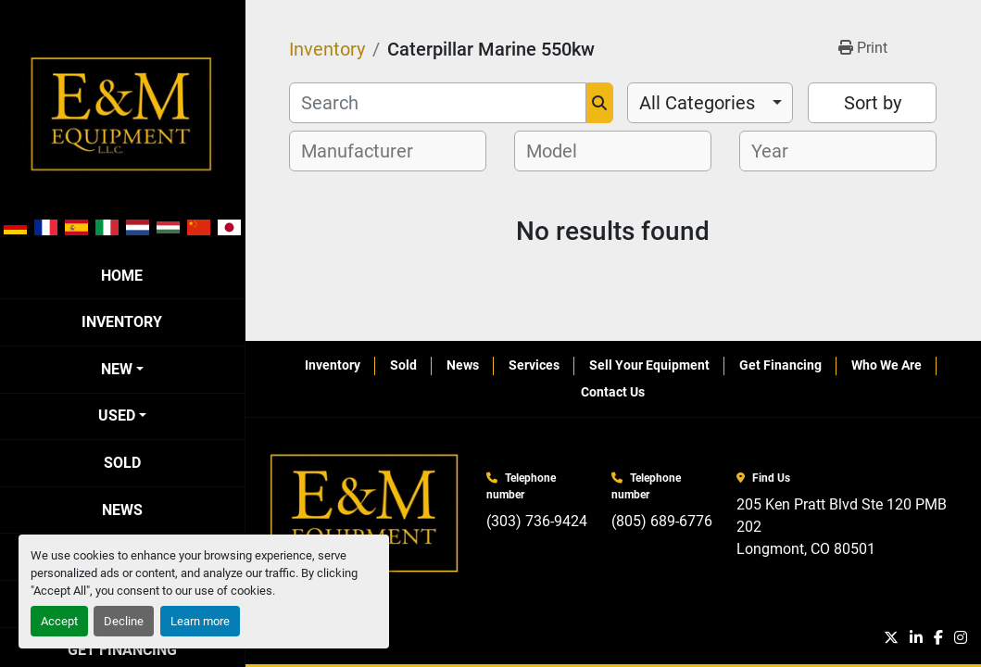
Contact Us (613, 391)
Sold (122, 463)
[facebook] (938, 638)
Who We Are (886, 365)
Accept (59, 621)
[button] (122, 369)
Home (122, 275)
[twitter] (891, 638)
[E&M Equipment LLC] (365, 513)
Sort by (872, 103)
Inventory (122, 322)
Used (116, 415)
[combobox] (710, 102)
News (122, 510)
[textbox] (367, 151)
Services (534, 365)
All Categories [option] (697, 103)
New (116, 369)
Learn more (200, 621)
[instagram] (960, 638)
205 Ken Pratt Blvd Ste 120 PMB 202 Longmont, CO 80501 (843, 527)
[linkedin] (916, 638)
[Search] (437, 102)
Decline (124, 621)
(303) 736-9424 (536, 521)
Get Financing (780, 365)
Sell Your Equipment (649, 365)
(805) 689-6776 (661, 521)
